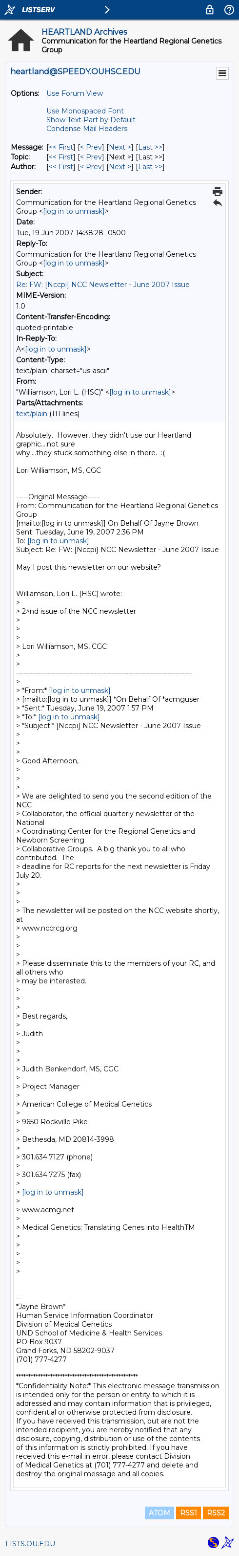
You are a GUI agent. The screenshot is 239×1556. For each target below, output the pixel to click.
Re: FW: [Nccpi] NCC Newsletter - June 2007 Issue (103, 284)
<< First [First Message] (61, 147)
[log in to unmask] (74, 211)
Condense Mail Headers (86, 128)
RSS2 (216, 1513)
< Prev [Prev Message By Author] (91, 166)
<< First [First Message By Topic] (61, 157)
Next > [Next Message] (120, 147)
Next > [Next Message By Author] (120, 166)
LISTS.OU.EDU (30, 1543)
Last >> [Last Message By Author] (150, 166)
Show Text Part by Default (91, 119)
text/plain (31, 413)
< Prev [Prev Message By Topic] (91, 157)
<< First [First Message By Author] (61, 166)
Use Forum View (74, 93)
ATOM (159, 1513)
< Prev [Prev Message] (91, 147)
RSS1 (188, 1513)
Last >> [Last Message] (150, 147)
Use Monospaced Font (85, 111)
